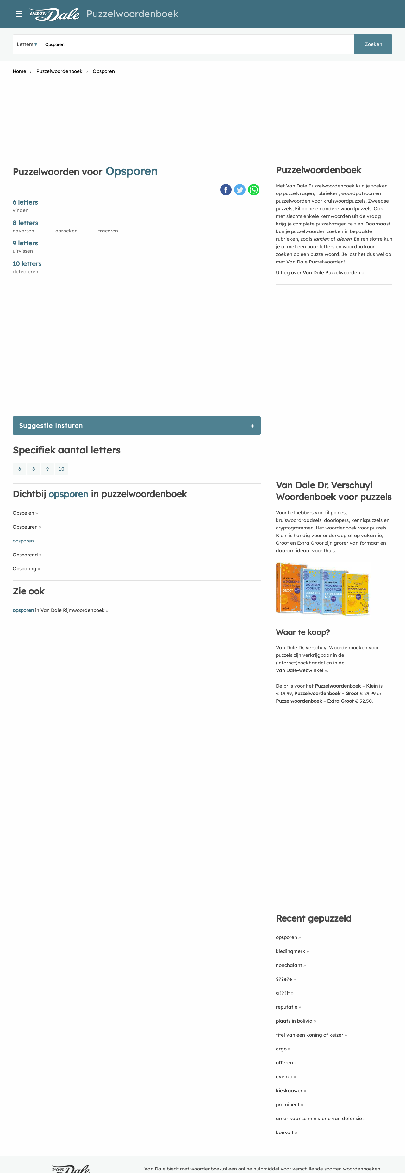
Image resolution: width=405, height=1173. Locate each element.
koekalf (285, 1132)
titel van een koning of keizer (309, 1035)
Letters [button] (25, 44)
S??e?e (284, 979)
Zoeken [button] (373, 44)
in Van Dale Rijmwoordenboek (59, 610)
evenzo (284, 1077)
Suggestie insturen (51, 425)
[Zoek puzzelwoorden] (120, 44)
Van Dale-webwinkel (299, 670)
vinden (20, 210)
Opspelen (23, 513)
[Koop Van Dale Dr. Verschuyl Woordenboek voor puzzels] (323, 615)
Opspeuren (25, 527)
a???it (283, 993)
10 (61, 469)
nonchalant (289, 965)
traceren (108, 231)
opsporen (286, 937)
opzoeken (66, 231)
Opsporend (25, 555)
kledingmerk (290, 951)
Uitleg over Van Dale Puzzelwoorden (318, 272)
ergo (281, 1049)
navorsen (23, 231)
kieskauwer (289, 1090)
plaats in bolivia (294, 1021)
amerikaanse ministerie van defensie (319, 1118)
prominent (288, 1104)
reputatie (286, 1007)
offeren (284, 1063)
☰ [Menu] (19, 14)
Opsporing (24, 569)
